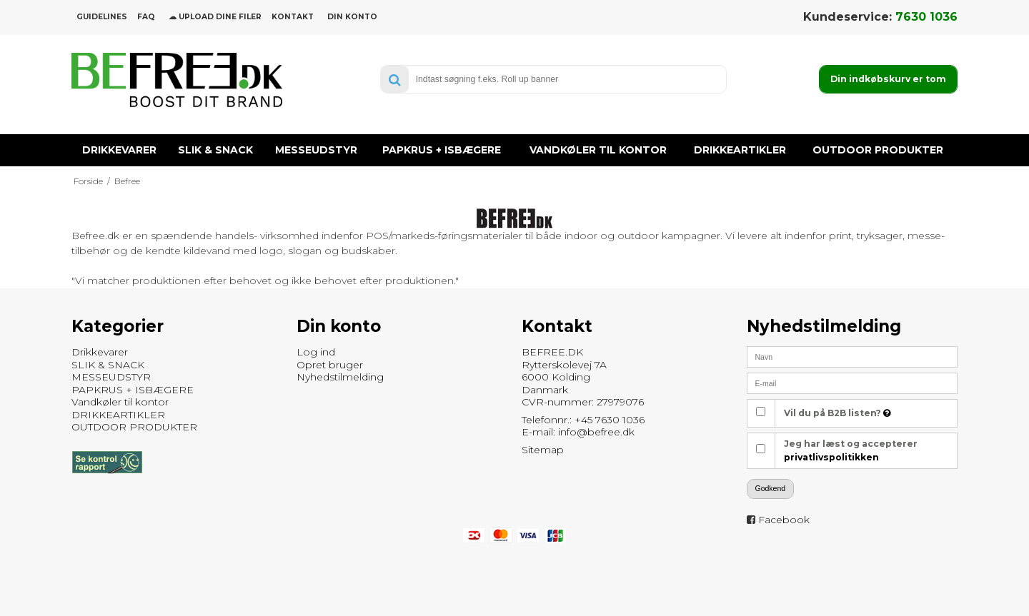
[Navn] (852, 356)
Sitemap (543, 449)
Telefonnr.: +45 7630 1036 (583, 419)
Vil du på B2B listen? (837, 413)
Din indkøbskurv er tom (888, 79)
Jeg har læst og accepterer (851, 450)
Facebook (784, 519)
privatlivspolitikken (831, 457)
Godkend (770, 488)
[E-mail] (852, 382)
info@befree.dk (596, 431)
